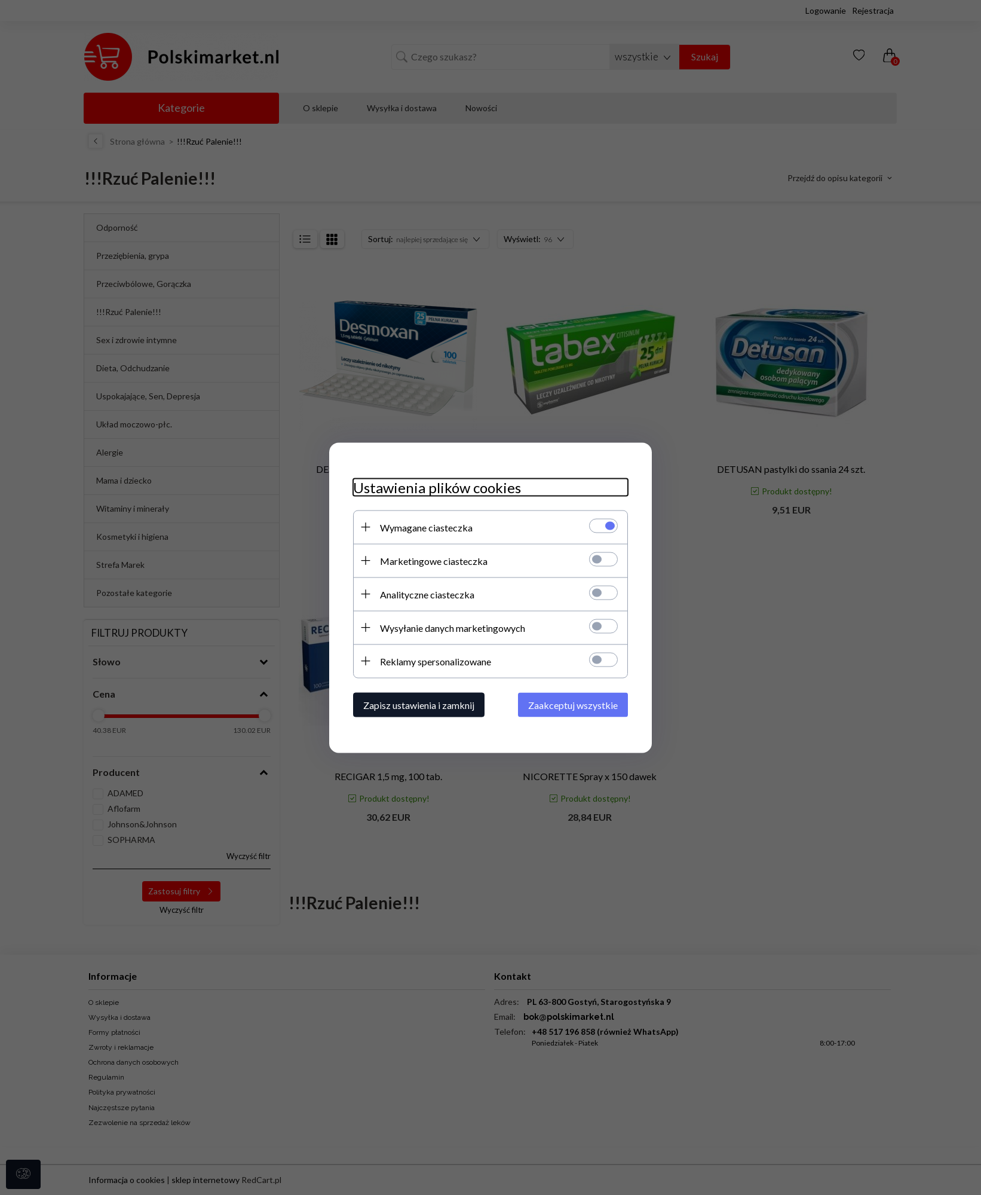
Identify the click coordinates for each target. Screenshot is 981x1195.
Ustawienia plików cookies (437, 487)
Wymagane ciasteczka (426, 527)
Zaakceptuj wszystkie (573, 704)
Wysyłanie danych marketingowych (452, 627)
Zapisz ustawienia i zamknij (418, 704)
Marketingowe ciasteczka (434, 560)
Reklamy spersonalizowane (435, 661)
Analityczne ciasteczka (427, 594)
